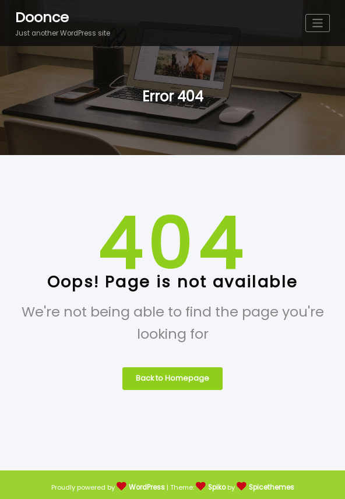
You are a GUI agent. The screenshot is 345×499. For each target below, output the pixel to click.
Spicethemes (271, 484)
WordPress (148, 484)
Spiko (217, 484)
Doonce (40, 16)
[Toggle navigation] (317, 22)
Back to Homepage (172, 375)
